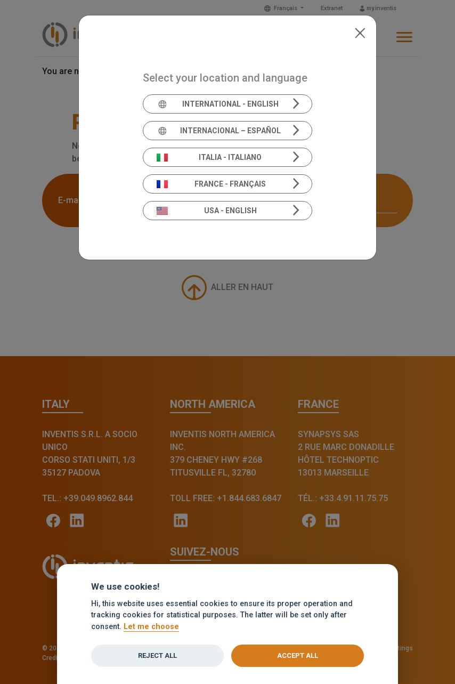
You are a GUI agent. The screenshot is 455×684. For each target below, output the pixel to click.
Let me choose (151, 626)
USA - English (207, 210)
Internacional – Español (219, 130)
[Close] (360, 32)
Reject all (157, 655)
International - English (218, 104)
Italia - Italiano (209, 157)
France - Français (211, 184)
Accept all (297, 655)
